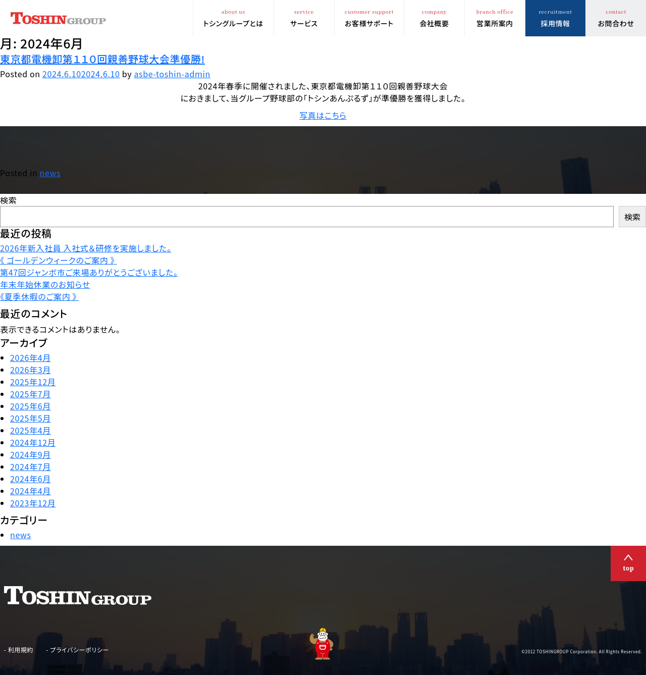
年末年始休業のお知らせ (45, 284)
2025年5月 (30, 418)
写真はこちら (323, 115)
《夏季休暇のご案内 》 (39, 296)
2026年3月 (30, 370)
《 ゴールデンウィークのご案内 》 (58, 260)
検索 (8, 200)
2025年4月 (30, 430)
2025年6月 (30, 406)
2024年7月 (30, 466)
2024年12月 (33, 442)
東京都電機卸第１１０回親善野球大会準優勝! (102, 58)
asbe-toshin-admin (172, 74)
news (50, 173)
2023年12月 (33, 503)
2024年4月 (30, 491)
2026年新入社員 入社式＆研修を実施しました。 (85, 248)
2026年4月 (30, 357)
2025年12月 (33, 382)
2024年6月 (30, 479)
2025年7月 (30, 394)
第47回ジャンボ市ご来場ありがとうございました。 (89, 272)
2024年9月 (30, 454)
